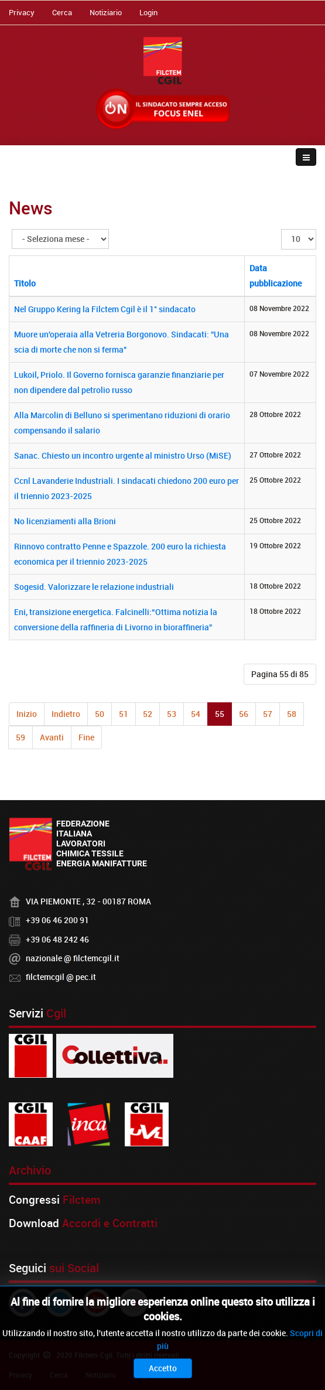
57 (267, 713)
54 (195, 713)
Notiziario (106, 12)
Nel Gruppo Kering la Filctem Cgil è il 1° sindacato (105, 309)
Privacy (22, 12)
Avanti (52, 737)
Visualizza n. (281, 229)
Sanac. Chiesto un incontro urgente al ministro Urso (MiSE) (122, 455)
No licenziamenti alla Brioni (65, 521)
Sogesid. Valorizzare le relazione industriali (94, 586)
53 (171, 713)
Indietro (66, 713)
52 (147, 713)
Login (148, 12)
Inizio (26, 713)
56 (243, 713)
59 (20, 737)
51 (123, 713)
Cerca (62, 12)
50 (99, 713)
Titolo (25, 283)
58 (291, 713)
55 (219, 713)
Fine (86, 737)
